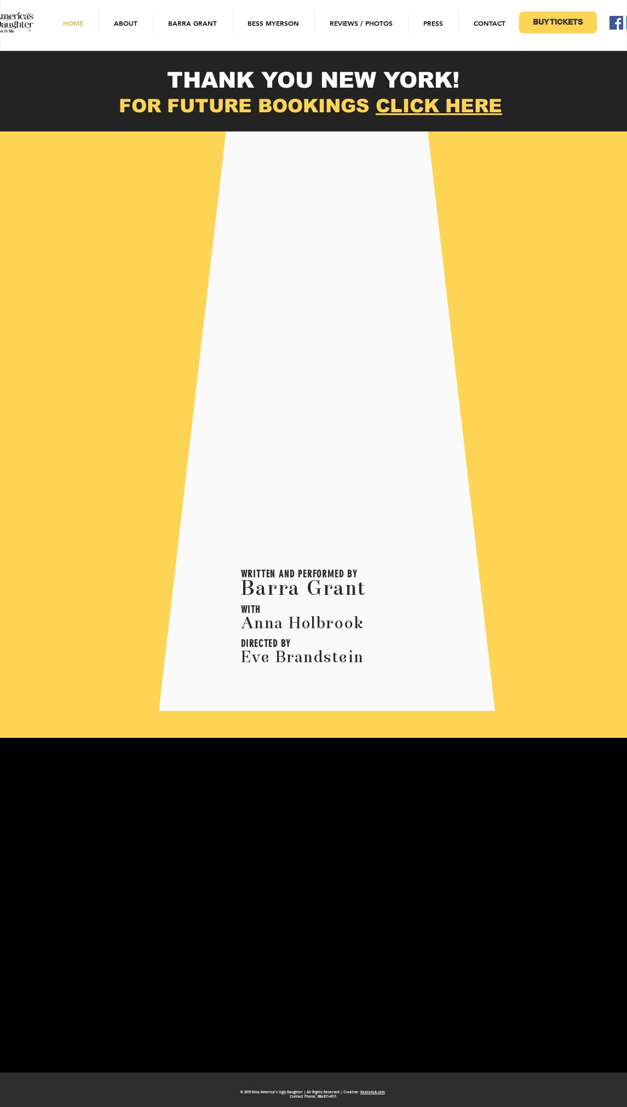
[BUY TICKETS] (558, 22)
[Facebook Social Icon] (616, 23)
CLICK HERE (439, 105)
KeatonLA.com (372, 1092)
